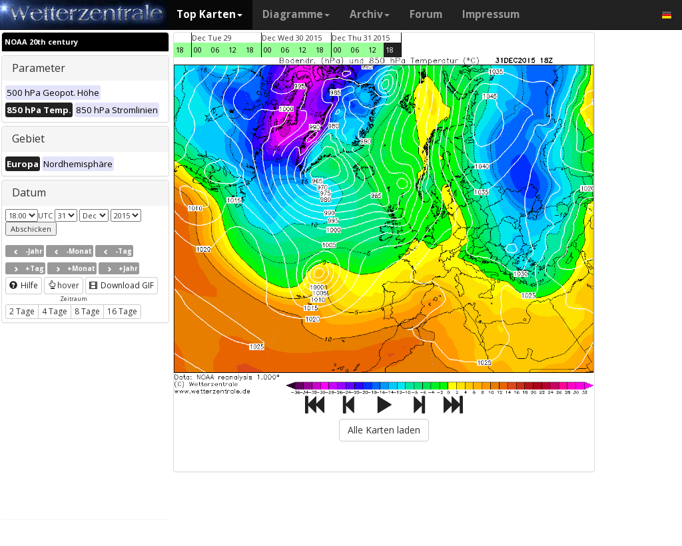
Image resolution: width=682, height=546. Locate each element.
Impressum (490, 14)
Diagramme (296, 14)
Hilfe (23, 285)
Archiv (370, 14)
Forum (426, 14)
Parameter (38, 68)
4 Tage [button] (54, 311)
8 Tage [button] (87, 311)
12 (232, 50)
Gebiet (28, 138)
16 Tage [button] (122, 311)
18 (180, 50)
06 (215, 50)
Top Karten (209, 14)
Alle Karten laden (384, 429)
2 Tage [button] (22, 311)
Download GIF (121, 285)
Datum (29, 192)
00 (198, 50)
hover (63, 285)
